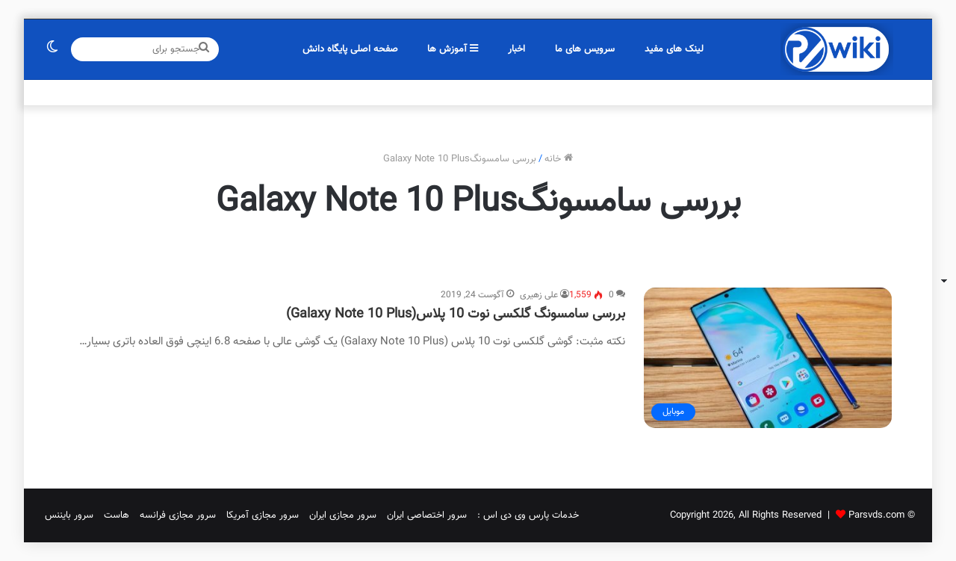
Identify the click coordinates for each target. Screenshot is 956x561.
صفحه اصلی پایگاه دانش (350, 49)
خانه (558, 159)
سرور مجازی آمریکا (262, 515)
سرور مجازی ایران (342, 515)
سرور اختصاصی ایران (427, 515)
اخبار (516, 49)
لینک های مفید (674, 49)
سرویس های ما (585, 49)
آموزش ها (452, 49)
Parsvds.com (876, 515)
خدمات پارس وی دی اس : (528, 515)
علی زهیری (539, 295)
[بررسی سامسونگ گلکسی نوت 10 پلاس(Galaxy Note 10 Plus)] (768, 358)
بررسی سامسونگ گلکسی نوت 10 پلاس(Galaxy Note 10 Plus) (455, 314)
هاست (116, 515)
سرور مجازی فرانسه (178, 515)
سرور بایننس (69, 515)
